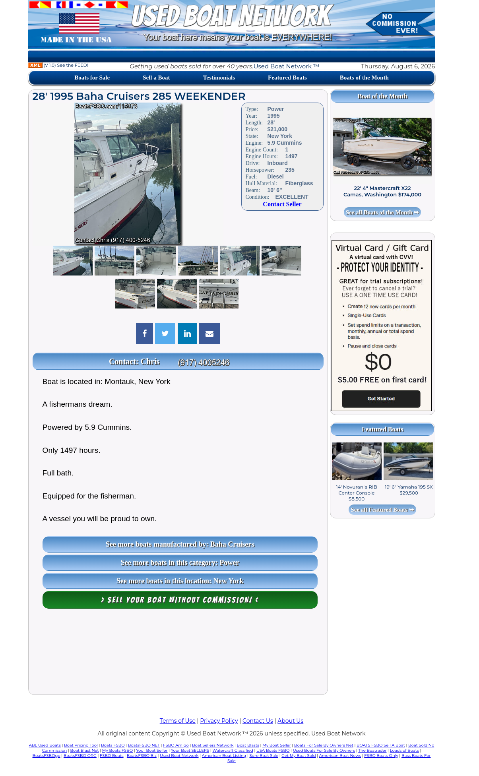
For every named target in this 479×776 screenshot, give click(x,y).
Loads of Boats (404, 750)
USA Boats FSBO (272, 750)
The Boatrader (372, 750)
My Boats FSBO (117, 750)
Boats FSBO (113, 745)
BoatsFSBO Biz (142, 755)
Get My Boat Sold (298, 755)
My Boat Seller (276, 745)
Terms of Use (178, 720)
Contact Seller (282, 204)
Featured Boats (287, 77)
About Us (290, 720)
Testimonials (219, 77)
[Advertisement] (178, 654)
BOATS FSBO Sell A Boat (381, 745)
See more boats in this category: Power (180, 562)
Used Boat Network (179, 755)
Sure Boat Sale (263, 755)
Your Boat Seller (151, 750)
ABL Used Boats (45, 745)
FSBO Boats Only (381, 755)
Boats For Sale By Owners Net (323, 745)
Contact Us (257, 720)
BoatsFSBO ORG (80, 755)
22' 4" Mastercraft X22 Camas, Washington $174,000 (382, 191)
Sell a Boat (156, 77)
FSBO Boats (112, 755)
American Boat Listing (224, 755)
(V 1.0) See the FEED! (58, 65)
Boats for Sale (92, 77)
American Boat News (340, 755)
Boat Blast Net (84, 750)
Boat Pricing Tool (81, 745)
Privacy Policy (219, 720)
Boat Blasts (248, 745)
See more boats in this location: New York (179, 581)
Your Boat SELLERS (190, 750)
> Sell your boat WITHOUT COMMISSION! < (180, 600)
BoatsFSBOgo (46, 755)
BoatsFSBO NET (144, 745)
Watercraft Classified (232, 750)
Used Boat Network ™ (287, 66)
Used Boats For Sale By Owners (324, 750)
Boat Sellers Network (212, 745)
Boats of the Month (364, 77)
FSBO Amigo (176, 745)
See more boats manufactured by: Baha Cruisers (180, 544)
